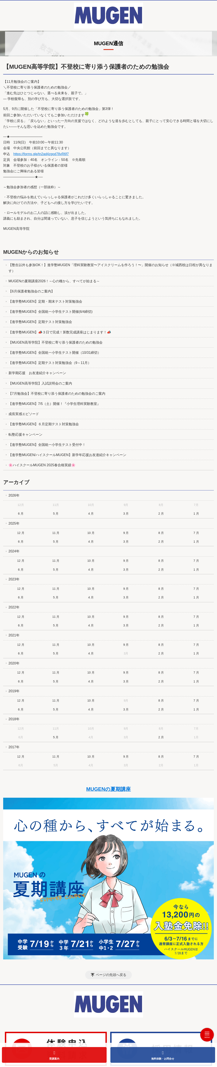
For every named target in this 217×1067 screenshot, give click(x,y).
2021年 (13, 635)
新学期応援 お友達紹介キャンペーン (37, 373)
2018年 (13, 719)
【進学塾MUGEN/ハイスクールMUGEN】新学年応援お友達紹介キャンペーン (67, 455)
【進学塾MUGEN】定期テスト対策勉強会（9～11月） (49, 363)
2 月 (161, 513)
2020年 (13, 663)
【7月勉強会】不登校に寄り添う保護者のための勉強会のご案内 (56, 393)
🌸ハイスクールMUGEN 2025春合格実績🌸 (41, 465)
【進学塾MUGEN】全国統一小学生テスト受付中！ (47, 444)
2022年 (13, 607)
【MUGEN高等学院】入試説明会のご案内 (40, 383)
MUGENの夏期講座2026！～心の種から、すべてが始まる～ (54, 281)
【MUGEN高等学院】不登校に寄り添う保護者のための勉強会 (55, 342)
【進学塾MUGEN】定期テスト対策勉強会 (40, 322)
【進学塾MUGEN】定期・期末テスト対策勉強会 (45, 301)
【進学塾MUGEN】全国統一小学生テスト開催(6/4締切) (50, 312)
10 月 (90, 533)
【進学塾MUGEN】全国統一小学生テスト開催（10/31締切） (54, 352)
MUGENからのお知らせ (31, 252)
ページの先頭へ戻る (111, 975)
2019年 (13, 691)
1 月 (196, 513)
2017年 (13, 747)
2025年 (13, 523)
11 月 (55, 533)
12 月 (20, 533)
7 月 (196, 533)
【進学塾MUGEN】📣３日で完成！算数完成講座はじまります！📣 (59, 332)
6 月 (21, 513)
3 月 (126, 513)
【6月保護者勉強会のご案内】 (31, 291)
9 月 (126, 533)
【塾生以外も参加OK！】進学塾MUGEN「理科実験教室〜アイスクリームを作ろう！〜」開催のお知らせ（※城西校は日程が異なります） (110, 268)
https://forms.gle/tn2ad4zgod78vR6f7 (41, 154)
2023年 (13, 579)
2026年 (13, 495)
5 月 (56, 513)
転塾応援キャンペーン (25, 434)
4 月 (91, 513)
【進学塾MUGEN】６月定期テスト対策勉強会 (43, 424)
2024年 (13, 551)
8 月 (161, 533)
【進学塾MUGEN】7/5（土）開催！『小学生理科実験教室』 (54, 404)
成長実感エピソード (23, 414)
